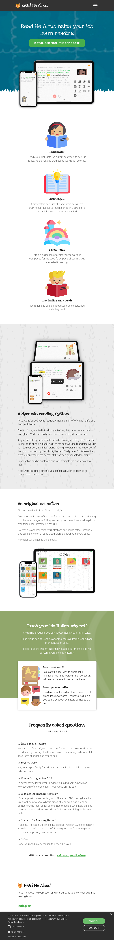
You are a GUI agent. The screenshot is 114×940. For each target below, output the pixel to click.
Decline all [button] (93, 928)
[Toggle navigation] (96, 5)
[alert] (57, 926)
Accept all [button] (94, 921)
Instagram (24, 906)
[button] (40, 931)
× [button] (111, 914)
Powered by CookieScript (17, 937)
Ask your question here (71, 855)
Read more (19, 922)
